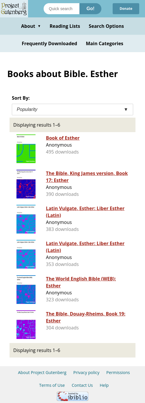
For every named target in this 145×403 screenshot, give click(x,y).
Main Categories (104, 43)
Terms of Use (52, 385)
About (31, 26)
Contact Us (82, 385)
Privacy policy (86, 372)
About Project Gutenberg (42, 372)
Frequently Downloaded (49, 43)
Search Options (106, 26)
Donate (126, 8)
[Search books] (61, 8)
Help (104, 385)
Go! (90, 8)
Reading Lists (65, 26)
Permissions (118, 372)
